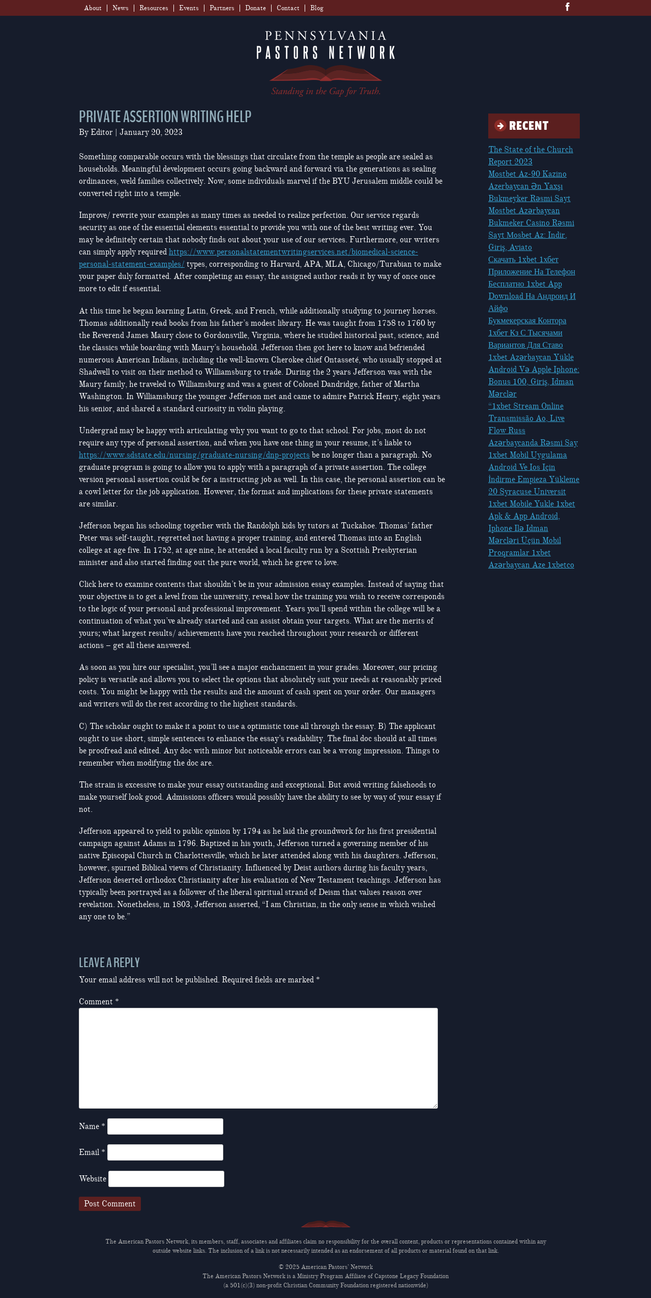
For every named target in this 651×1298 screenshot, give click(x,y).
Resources (153, 8)
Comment (99, 1002)
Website (92, 1179)
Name (92, 1126)
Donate (255, 8)
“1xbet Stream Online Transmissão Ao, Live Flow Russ (526, 418)
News (120, 8)
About (93, 8)
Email (92, 1152)
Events (189, 8)
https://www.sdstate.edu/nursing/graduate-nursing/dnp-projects (194, 455)
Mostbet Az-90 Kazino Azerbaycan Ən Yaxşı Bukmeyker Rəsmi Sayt (529, 186)
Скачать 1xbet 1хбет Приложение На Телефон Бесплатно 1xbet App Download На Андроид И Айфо (532, 284)
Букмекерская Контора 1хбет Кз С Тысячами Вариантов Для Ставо (527, 333)
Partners (222, 8)
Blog (316, 8)
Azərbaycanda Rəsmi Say (533, 443)
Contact (288, 8)
